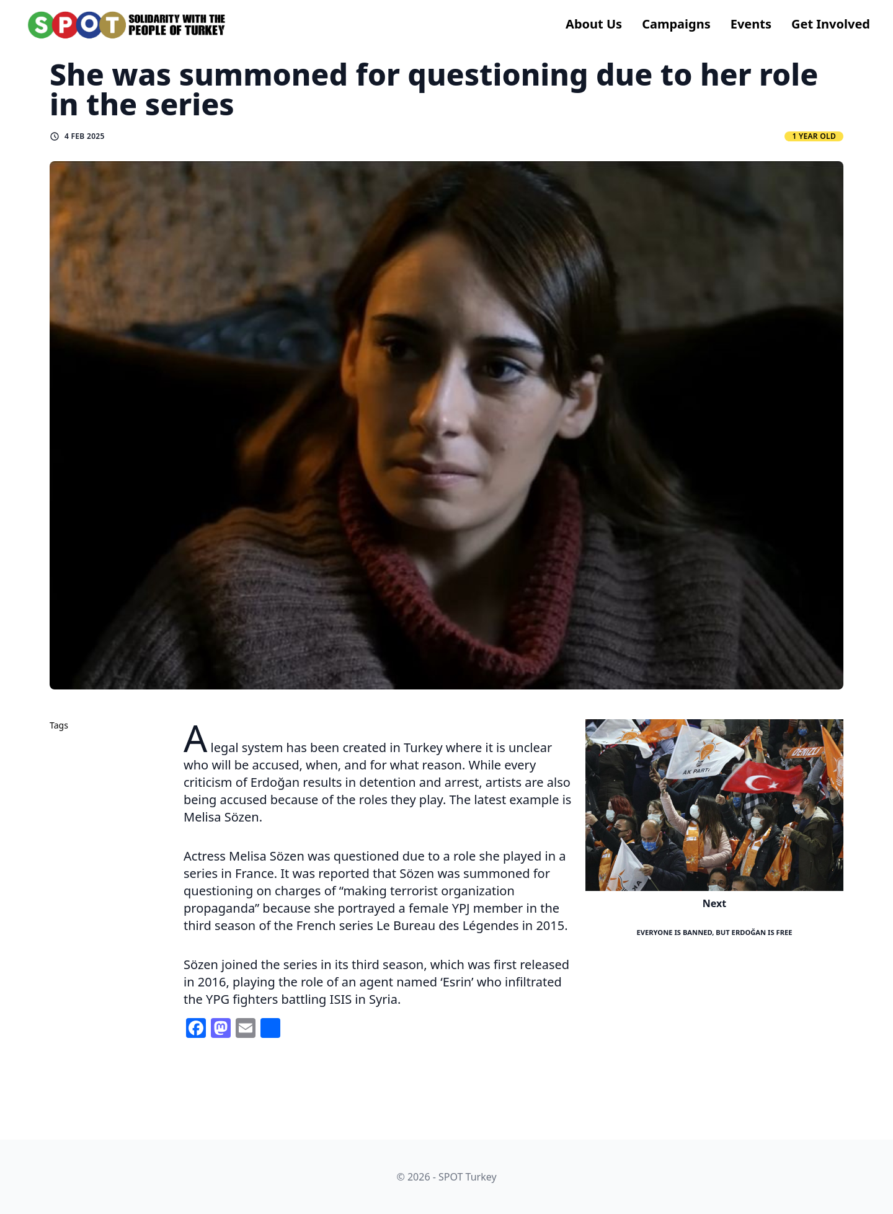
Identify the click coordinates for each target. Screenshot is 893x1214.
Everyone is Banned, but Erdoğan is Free (714, 932)
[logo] (127, 25)
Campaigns (676, 24)
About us (594, 24)
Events (751, 24)
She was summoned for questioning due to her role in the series (434, 89)
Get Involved (830, 24)
